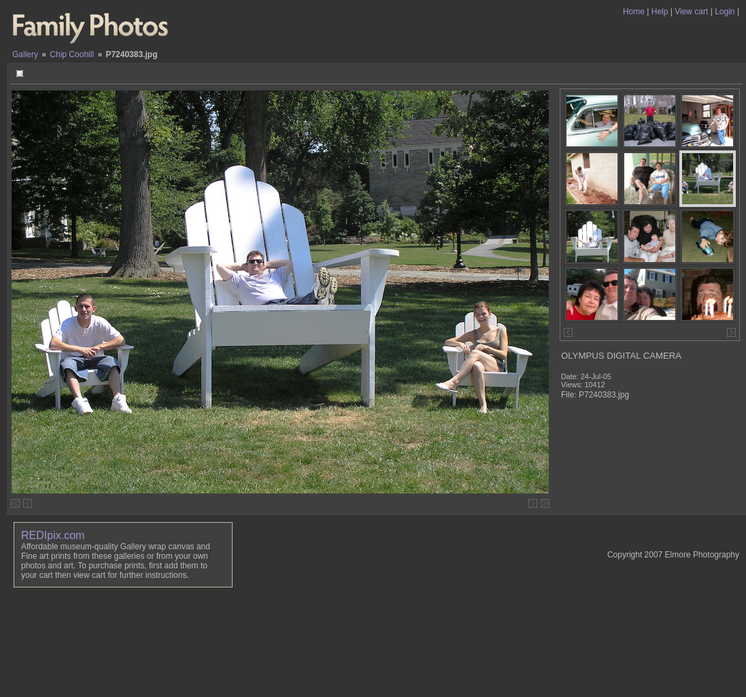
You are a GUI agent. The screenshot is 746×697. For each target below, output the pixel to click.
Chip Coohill (72, 54)
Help (659, 11)
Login (724, 11)
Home (634, 11)
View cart (691, 11)
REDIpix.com (52, 535)
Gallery (25, 54)
